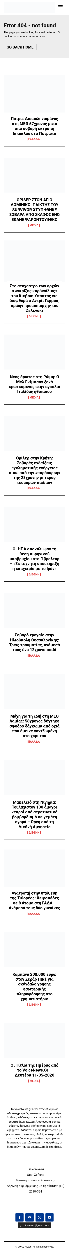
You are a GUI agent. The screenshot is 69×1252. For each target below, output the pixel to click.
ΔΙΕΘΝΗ (34, 316)
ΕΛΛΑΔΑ (34, 139)
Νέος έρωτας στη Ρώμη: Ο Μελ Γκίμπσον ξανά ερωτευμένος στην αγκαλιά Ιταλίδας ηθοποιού (34, 384)
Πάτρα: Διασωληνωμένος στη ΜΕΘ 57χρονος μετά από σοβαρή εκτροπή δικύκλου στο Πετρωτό (34, 126)
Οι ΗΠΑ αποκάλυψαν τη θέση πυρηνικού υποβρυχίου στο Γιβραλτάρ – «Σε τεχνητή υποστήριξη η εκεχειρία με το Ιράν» (34, 559)
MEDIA (34, 225)
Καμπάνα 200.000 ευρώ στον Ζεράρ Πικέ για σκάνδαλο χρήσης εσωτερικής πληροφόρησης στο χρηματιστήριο (34, 986)
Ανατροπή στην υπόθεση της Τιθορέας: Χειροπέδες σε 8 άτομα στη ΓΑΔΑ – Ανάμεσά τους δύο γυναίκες (34, 900)
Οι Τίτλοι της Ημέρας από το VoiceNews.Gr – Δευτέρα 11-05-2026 (35, 1070)
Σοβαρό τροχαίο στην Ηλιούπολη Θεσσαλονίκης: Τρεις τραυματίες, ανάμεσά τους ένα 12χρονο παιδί (34, 642)
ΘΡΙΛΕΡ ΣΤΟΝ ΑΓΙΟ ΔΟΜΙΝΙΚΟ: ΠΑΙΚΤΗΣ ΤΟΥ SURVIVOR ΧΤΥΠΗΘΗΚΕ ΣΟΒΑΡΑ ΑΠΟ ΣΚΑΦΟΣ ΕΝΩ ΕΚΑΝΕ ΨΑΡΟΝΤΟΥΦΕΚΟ (34, 210)
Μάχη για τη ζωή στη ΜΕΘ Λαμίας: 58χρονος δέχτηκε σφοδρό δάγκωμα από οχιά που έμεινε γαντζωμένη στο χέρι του (35, 726)
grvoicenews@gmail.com (34, 1225)
